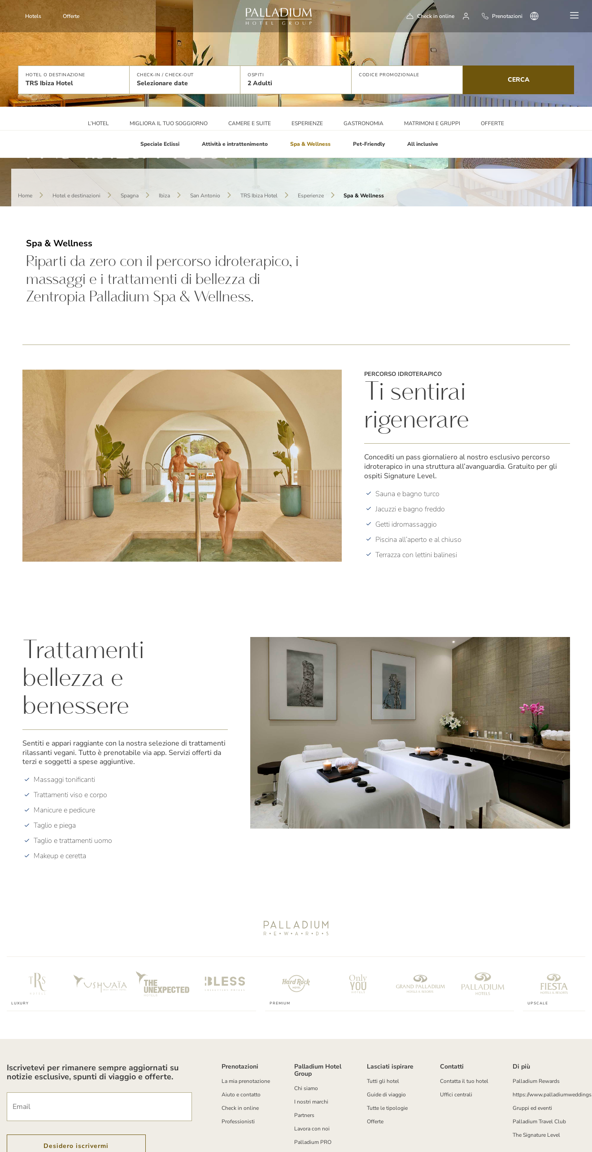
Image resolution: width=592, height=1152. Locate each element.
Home (25, 195)
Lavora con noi (312, 1129)
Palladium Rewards (536, 1081)
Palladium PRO (312, 1142)
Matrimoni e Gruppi (432, 123)
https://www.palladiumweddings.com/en (545, 1094)
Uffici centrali (456, 1094)
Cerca (519, 79)
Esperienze (307, 123)
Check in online (435, 16)
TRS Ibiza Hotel (259, 195)
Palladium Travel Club (539, 1121)
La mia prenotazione (246, 1081)
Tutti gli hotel (383, 1081)
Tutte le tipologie (387, 1108)
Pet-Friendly (369, 144)
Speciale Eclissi (159, 144)
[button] (73, 79)
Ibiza (164, 195)
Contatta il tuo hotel (464, 1081)
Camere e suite (249, 123)
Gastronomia (363, 123)
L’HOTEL (98, 123)
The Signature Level (536, 1135)
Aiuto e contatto (241, 1094)
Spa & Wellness (310, 144)
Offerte (71, 16)
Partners (304, 1115)
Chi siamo (306, 1088)
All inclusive (422, 144)
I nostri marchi (311, 1102)
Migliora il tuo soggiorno (169, 123)
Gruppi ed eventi (532, 1108)
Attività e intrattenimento (235, 144)
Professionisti (238, 1121)
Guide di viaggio (386, 1094)
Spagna (130, 195)
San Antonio (205, 195)
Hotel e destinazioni (76, 195)
